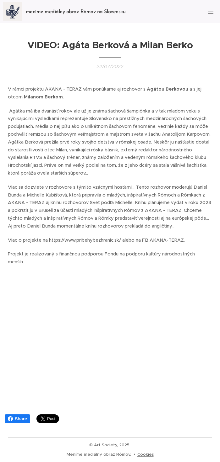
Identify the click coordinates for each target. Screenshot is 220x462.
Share (17, 418)
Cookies (145, 454)
